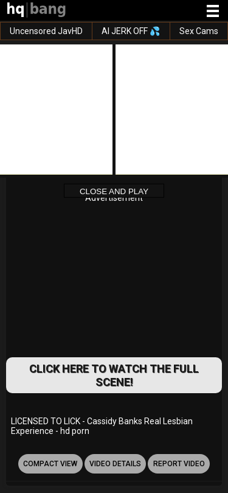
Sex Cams (198, 31)
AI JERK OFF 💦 (131, 31)
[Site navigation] (213, 11)
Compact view (50, 464)
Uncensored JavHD (46, 31)
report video (179, 464)
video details (115, 464)
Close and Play (114, 190)
